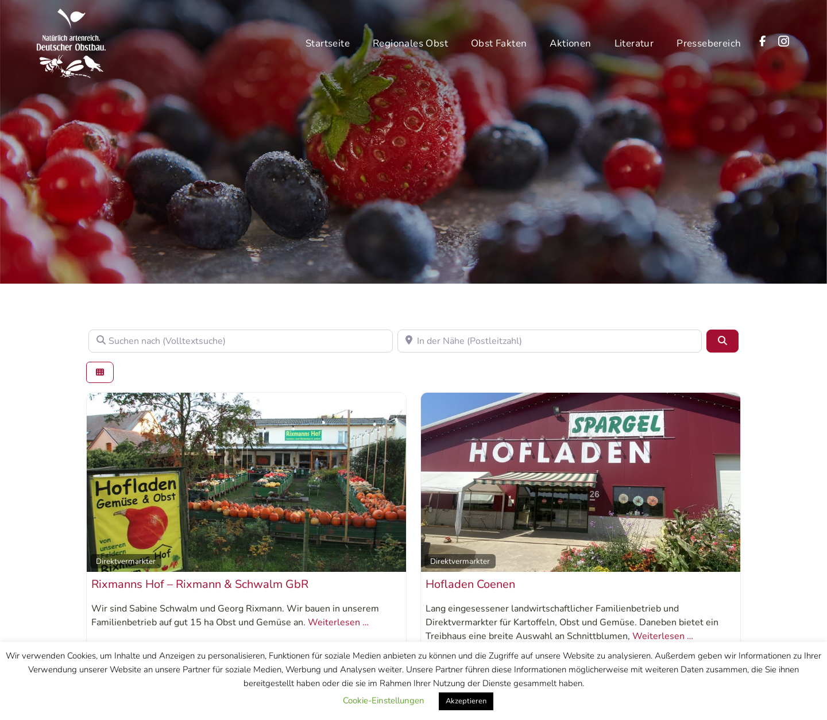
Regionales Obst (410, 40)
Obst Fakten (499, 40)
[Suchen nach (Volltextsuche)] (240, 341)
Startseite (328, 40)
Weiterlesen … (338, 622)
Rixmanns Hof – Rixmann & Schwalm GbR (199, 584)
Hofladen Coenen (470, 584)
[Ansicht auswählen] (100, 372)
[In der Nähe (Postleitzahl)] (549, 341)
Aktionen (570, 40)
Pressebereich (709, 40)
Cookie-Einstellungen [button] (383, 700)
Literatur (634, 40)
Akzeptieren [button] (466, 701)
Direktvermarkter (126, 561)
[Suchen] (722, 341)
